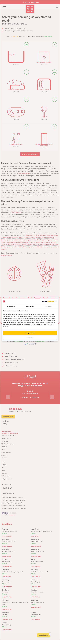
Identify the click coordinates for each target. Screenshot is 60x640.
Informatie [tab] (49, 306)
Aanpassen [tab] (30, 338)
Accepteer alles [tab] (30, 333)
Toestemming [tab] (11, 306)
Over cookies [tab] (30, 306)
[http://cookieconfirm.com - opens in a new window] (48, 301)
